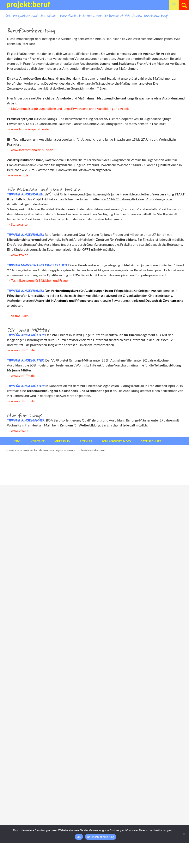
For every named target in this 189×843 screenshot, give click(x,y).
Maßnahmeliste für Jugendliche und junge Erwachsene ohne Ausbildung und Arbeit (70, 108)
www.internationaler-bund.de (32, 150)
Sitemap (86, 441)
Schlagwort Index (116, 441)
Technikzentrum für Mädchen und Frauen (40, 280)
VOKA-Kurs (20, 316)
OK (79, 836)
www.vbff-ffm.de (23, 350)
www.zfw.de (19, 255)
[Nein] (184, 834)
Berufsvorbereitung (31, 30)
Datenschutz (150, 441)
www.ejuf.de (19, 175)
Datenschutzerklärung (100, 836)
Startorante (19, 224)
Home (16, 441)
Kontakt (37, 441)
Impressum (62, 441)
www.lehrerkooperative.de (30, 129)
